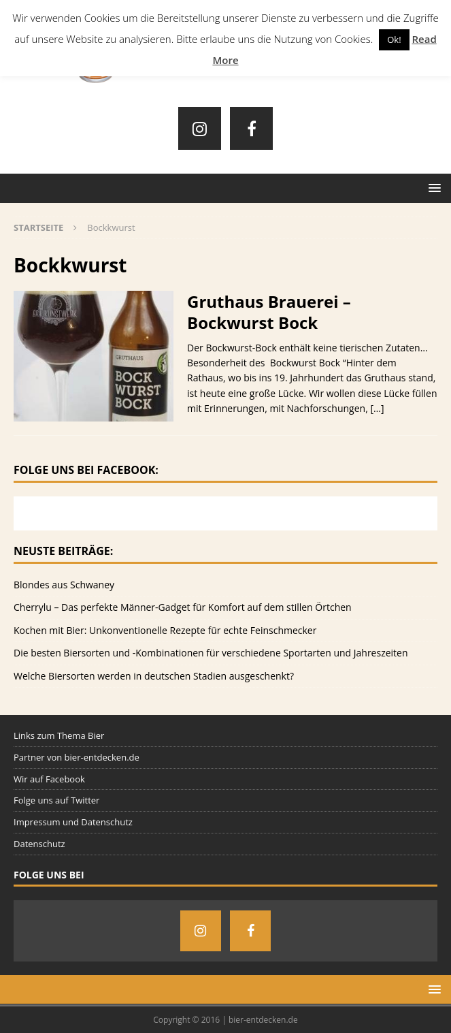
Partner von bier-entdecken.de (76, 757)
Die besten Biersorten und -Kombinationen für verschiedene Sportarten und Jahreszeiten (211, 652)
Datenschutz (39, 844)
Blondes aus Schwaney (64, 584)
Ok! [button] (394, 39)
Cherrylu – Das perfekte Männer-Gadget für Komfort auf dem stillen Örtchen (183, 607)
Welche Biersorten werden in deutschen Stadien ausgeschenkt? (154, 675)
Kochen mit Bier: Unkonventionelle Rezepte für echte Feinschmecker (165, 630)
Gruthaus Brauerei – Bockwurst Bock (269, 312)
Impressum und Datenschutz (73, 822)
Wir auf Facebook (49, 779)
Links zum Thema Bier (59, 735)
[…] (377, 408)
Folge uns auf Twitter (56, 800)
